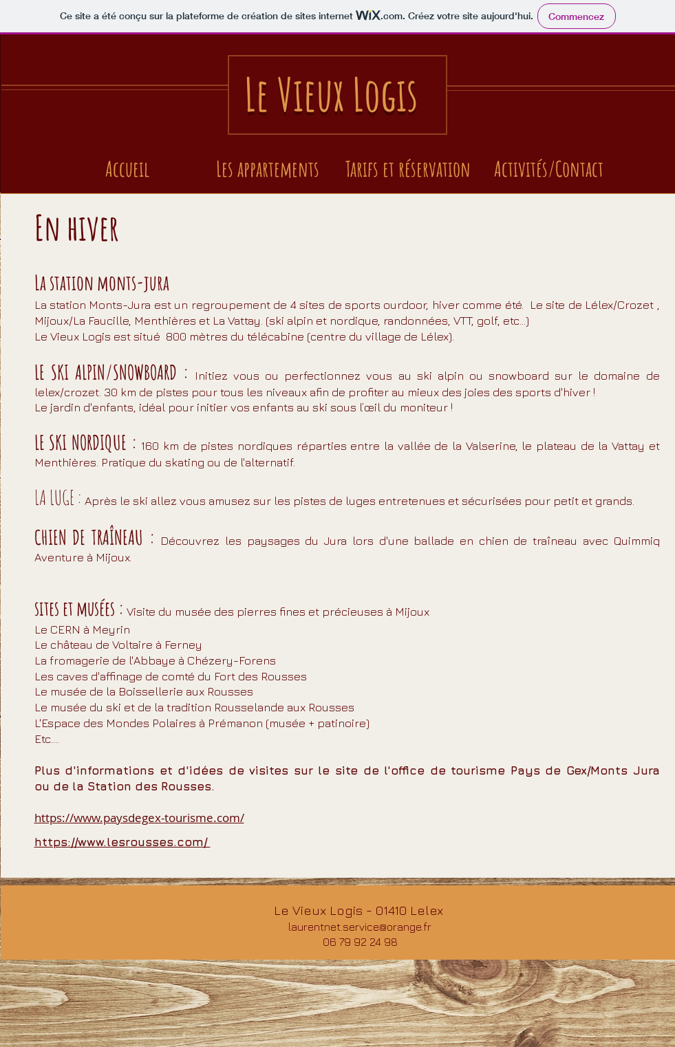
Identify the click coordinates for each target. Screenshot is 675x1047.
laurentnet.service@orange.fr (359, 926)
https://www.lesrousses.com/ (122, 842)
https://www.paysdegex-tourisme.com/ (139, 817)
